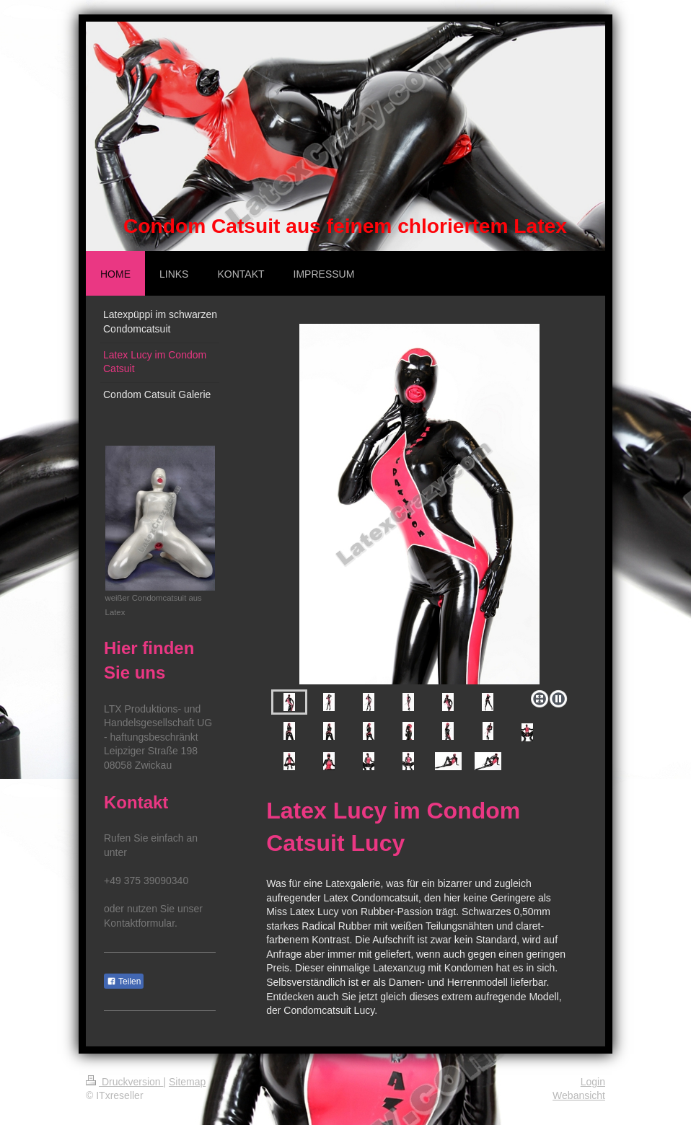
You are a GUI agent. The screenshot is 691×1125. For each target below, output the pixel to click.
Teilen (124, 981)
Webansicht (579, 1095)
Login (593, 1082)
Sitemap (187, 1082)
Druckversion (124, 1082)
